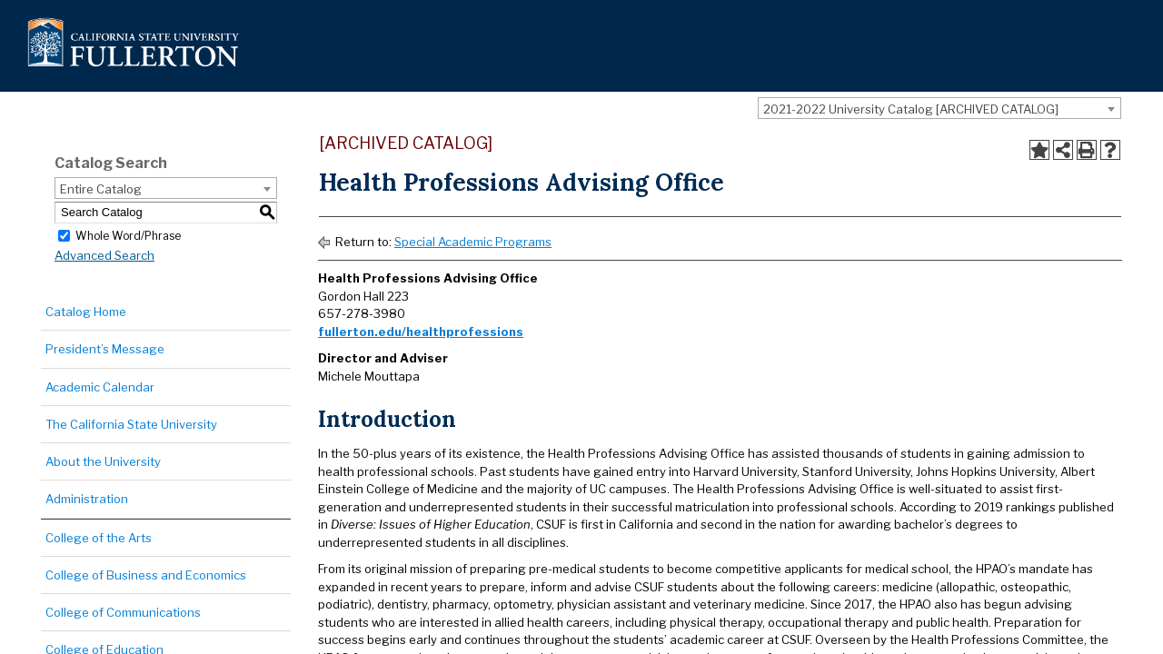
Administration (86, 498)
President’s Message (104, 349)
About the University (103, 461)
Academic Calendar (99, 387)
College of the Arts (98, 537)
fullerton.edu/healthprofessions (420, 331)
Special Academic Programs (473, 241)
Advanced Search (104, 255)
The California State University (131, 424)
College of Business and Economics (145, 575)
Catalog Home (85, 311)
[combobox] (939, 108)
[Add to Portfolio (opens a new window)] (1039, 150)
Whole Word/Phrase (128, 235)
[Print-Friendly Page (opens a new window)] (1087, 150)
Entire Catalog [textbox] (101, 189)
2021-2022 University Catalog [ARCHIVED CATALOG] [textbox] (911, 109)
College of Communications (123, 612)
